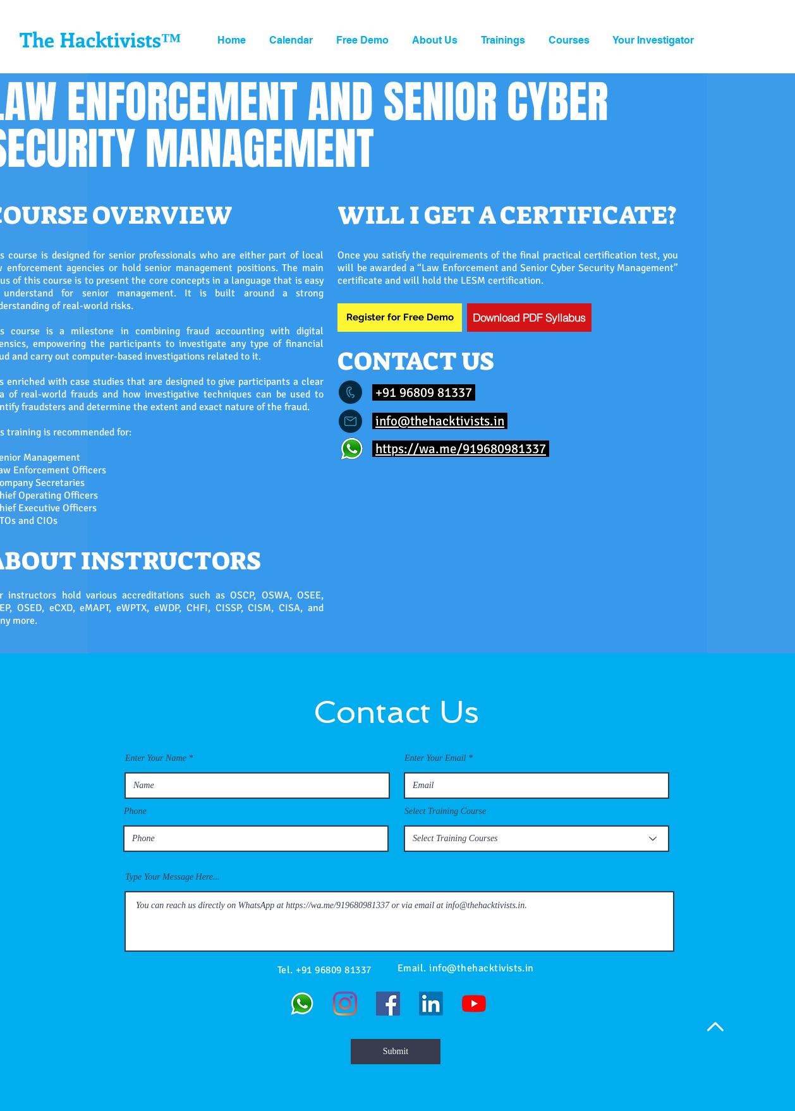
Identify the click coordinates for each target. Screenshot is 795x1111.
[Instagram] (345, 1004)
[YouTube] (474, 1004)
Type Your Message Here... (172, 877)
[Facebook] (388, 1004)
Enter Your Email (435, 758)
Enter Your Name (155, 758)
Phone (135, 811)
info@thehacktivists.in (439, 421)
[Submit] (395, 1051)
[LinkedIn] (431, 1004)
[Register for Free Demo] (399, 317)
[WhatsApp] (302, 1004)
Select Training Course (445, 811)
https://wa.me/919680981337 (460, 448)
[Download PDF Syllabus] (529, 317)
